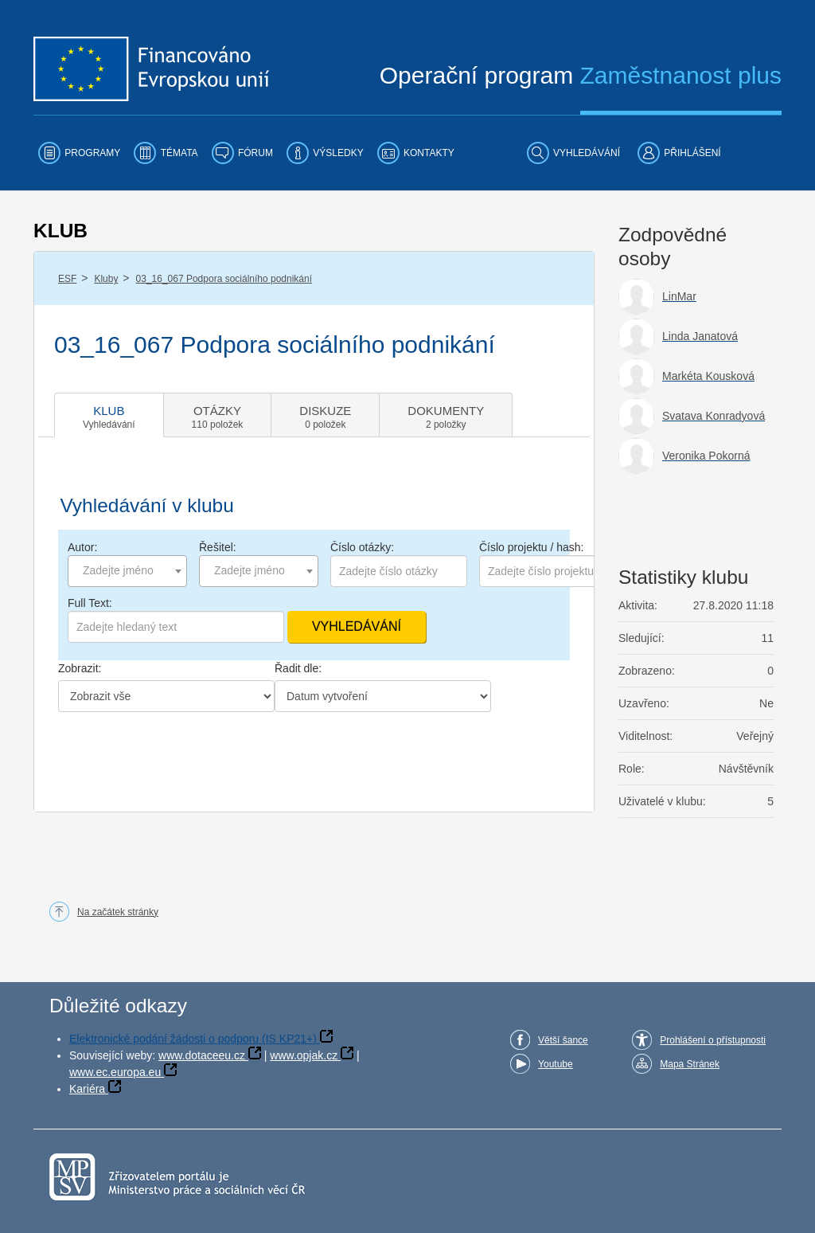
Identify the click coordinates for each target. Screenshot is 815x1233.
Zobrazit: (79, 668)
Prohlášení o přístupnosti (713, 1040)
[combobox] (127, 571)
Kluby (106, 278)
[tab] (109, 415)
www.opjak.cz (303, 1055)
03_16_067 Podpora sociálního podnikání (224, 278)
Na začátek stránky (117, 912)
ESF (67, 278)
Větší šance (563, 1040)
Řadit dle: (298, 668)
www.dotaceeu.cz (201, 1055)
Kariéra (87, 1088)
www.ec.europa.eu (115, 1072)
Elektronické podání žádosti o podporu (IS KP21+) (193, 1038)
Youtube (555, 1064)
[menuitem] (79, 153)
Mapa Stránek (689, 1064)
